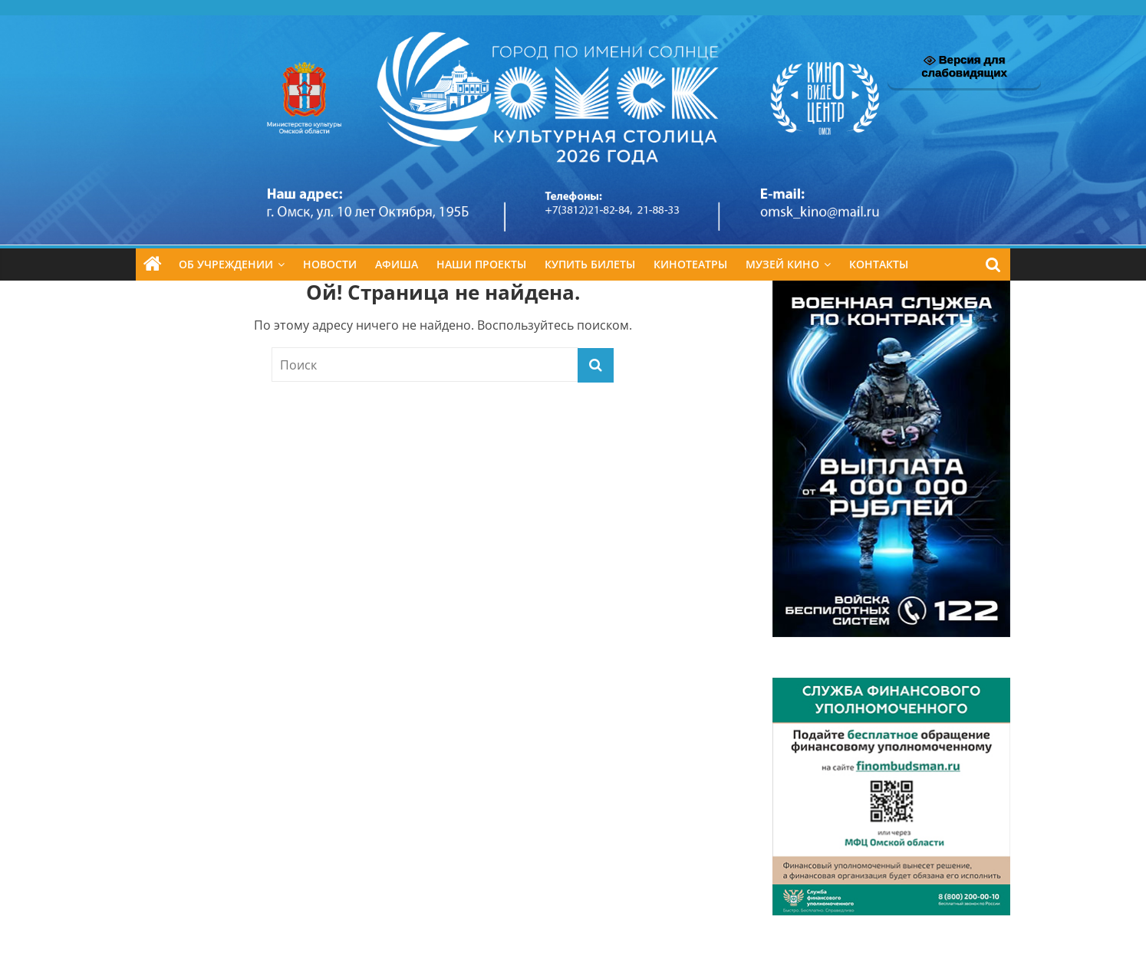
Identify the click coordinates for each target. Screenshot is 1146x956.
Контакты (878, 264)
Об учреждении (226, 264)
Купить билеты (590, 264)
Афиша (396, 264)
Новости (330, 264)
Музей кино (782, 264)
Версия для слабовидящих (964, 66)
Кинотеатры (690, 264)
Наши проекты (481, 264)
